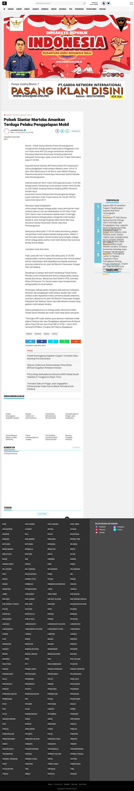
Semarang (74, 714)
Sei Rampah (52, 714)
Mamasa (73, 644)
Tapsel (50, 759)
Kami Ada (82, 784)
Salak (27, 709)
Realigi (73, 704)
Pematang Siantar (9, 694)
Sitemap (74, 784)
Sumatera (74, 734)
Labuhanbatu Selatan (33, 629)
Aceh (4, 524)
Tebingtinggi (75, 764)
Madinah (73, 639)
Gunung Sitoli (30, 579)
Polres (50, 699)
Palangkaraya (75, 674)
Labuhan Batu (30, 624)
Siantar (23, 115)
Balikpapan (74, 534)
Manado (5, 649)
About (50, 784)
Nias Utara (6, 664)
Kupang (50, 619)
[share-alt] (30, 341)
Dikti (4, 574)
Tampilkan (76, 447)
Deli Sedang (7, 569)
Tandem (73, 744)
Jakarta (35, 9)
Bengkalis (29, 549)
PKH (70, 9)
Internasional (31, 589)
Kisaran (73, 609)
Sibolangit (52, 724)
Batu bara (6, 544)
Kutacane (74, 619)
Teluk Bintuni (7, 769)
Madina (50, 639)
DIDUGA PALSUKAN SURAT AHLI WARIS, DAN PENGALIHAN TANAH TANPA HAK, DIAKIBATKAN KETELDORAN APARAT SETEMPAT (115, 235)
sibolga (73, 724)
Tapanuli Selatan (54, 754)
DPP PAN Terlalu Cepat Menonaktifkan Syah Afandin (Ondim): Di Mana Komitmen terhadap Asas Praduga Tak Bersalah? (115, 246)
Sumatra (73, 739)
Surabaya (28, 744)
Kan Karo (28, 609)
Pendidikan (79, 9)
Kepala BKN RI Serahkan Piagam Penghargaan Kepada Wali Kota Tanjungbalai (115, 207)
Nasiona (73, 654)
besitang (28, 554)
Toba (72, 769)
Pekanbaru (74, 689)
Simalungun (30, 729)
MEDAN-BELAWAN (54, 654)
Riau (4, 709)
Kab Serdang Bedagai (78, 599)
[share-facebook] (57, 131)
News (27, 659)
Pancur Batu (7, 684)
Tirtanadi (51, 769)
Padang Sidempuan (55, 669)
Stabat (50, 729)
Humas (27, 9)
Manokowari (53, 649)
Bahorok (5, 534)
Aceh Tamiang (53, 524)
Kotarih (51, 614)
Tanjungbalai (53, 749)
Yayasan (102, 9)
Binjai (50, 554)
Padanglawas (7, 674)
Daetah (28, 564)
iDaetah (73, 584)
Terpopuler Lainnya (112, 265)
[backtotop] (67, 519)
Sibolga (5, 729)
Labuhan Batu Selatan (56, 624)
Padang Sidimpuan (77, 669)
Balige (50, 534)
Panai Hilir (74, 679)
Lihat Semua (42, 514)
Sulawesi (28, 734)
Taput (4, 764)
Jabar (50, 589)
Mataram (73, 649)
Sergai (27, 719)
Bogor (4, 559)
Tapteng (73, 759)
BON (26, 559)
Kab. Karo (29, 604)
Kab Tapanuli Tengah (10, 604)
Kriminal (45, 9)
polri (4, 704)
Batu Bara (29, 544)
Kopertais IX (30, 614)
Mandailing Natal (32, 649)
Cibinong (51, 559)
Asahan (73, 529)
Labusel (28, 634)
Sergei (50, 719)
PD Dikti (28, 689)
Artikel (51, 529)
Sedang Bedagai (31, 714)
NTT (26, 664)
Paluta (50, 679)
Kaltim (5, 609)
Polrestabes (91, 9)
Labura (5, 634)
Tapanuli (28, 754)
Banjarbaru (30, 539)
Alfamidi (28, 529)
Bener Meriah (7, 549)
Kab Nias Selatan (54, 599)
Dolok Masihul (31, 574)
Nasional (62, 9)
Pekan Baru (52, 689)
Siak (4, 724)
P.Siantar (74, 664)
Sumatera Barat (8, 739)
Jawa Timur (52, 594)
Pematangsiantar (32, 694)
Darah (72, 564)
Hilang (50, 579)
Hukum (19, 9)
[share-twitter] (62, 131)
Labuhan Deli (75, 624)
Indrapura (6, 589)
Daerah (11, 9)
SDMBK (72, 709)
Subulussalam (8, 734)
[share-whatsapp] (67, 131)
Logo (4, 639)
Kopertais (6, 614)
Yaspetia (51, 774)
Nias (49, 659)
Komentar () (76, 131)
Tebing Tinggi (53, 764)
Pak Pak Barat (30, 674)
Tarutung (29, 764)
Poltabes (28, 704)
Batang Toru (75, 539)
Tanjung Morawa (32, 749)
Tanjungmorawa (76, 749)
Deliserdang (52, 569)
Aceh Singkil (30, 524)
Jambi (4, 594)
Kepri (50, 609)
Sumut (29, 115)
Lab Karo (5, 624)
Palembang (29, 679)
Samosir (51, 709)
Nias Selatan (75, 659)
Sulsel (50, 734)
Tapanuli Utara (31, 759)
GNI (71, 574)
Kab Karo (5, 599)
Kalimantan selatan (78, 604)
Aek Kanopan (7, 529)
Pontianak (52, 704)
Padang (5, 669)
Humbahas (29, 584)
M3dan (27, 639)
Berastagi (51, 549)
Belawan (73, 544)
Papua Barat (75, 684)
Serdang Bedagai (9, 719)
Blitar (72, 554)
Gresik (5, 579)
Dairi (49, 564)
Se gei (4, 714)
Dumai (50, 574)
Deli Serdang (30, 569)
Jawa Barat (29, 594)
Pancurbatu (29, 684)
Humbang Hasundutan (56, 584)
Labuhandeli (75, 629)
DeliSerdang (75, 569)
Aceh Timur (74, 524)
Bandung (5, 539)
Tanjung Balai (8, 749)
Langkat (73, 634)
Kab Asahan (74, 594)
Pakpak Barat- (53, 674)
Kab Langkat (30, 599)
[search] (60, 3)
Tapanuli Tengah (76, 754)
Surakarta (52, 744)
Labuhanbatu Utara (55, 629)
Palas (4, 679)
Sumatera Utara (54, 739)
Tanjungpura (7, 754)
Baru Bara (52, 539)
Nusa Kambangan (54, 664)
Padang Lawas (30, 669)
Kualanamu (6, 619)
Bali (26, 534)
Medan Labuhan (31, 654)
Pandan (50, 684)
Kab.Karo (51, 604)
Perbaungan (7, 699)
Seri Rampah (75, 719)
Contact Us (58, 784)
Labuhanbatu (7, 629)
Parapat (5, 689)
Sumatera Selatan (32, 739)
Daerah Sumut (8, 564)
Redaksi (67, 784)
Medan (53, 9)
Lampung (51, 634)
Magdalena (6, 644)
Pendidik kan (53, 694)
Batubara (51, 544)
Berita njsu (7, 554)
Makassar (29, 644)
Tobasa (5, 774)
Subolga (73, 729)
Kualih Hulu (29, 619)
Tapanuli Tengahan (10, 759)
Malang (51, 644)
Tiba (26, 769)
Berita (72, 549)
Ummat (27, 774)
